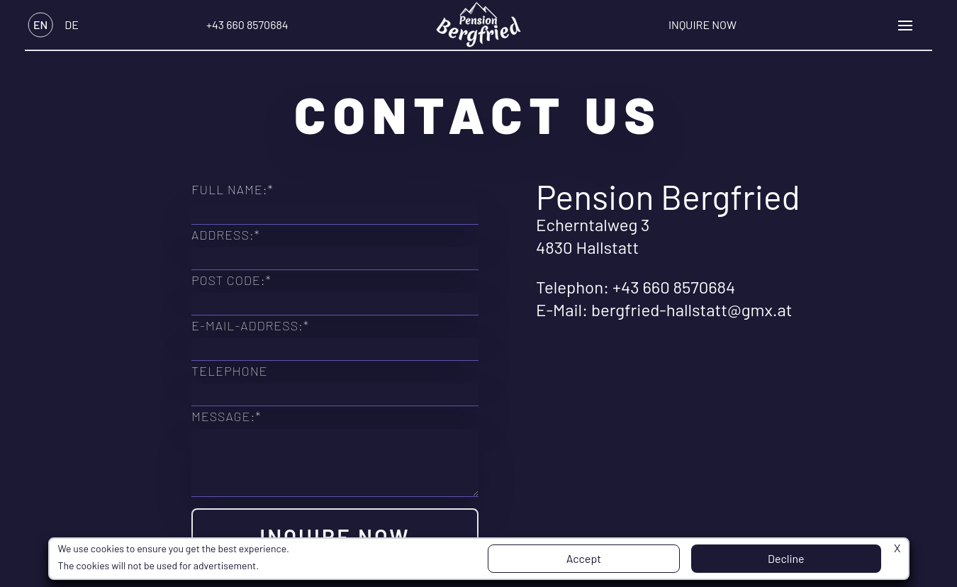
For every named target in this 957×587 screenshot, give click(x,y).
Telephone (229, 371)
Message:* (226, 416)
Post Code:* (231, 280)
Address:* (225, 234)
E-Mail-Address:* (250, 325)
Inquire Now (702, 24)
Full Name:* (232, 189)
